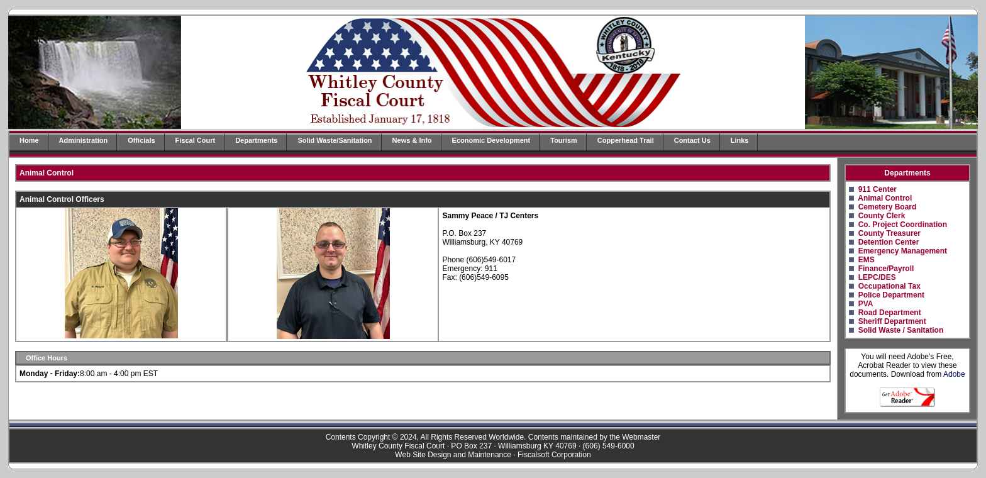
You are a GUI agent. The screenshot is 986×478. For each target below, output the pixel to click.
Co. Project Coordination (902, 224)
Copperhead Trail (625, 140)
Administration (83, 140)
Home (29, 140)
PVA (865, 303)
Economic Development (491, 140)
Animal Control (885, 198)
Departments (256, 140)
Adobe (954, 374)
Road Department (889, 312)
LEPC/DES (877, 277)
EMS (866, 259)
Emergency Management (902, 251)
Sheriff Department (892, 321)
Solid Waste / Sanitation (901, 330)
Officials (141, 140)
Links (740, 140)
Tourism (563, 140)
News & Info (412, 140)
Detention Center (888, 242)
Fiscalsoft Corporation (554, 454)
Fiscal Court (195, 140)
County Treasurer (889, 233)
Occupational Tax (889, 286)
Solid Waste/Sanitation (334, 140)
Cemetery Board (887, 207)
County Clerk (882, 215)
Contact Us (692, 140)
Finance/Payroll (886, 268)
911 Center (877, 189)
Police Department (891, 295)
